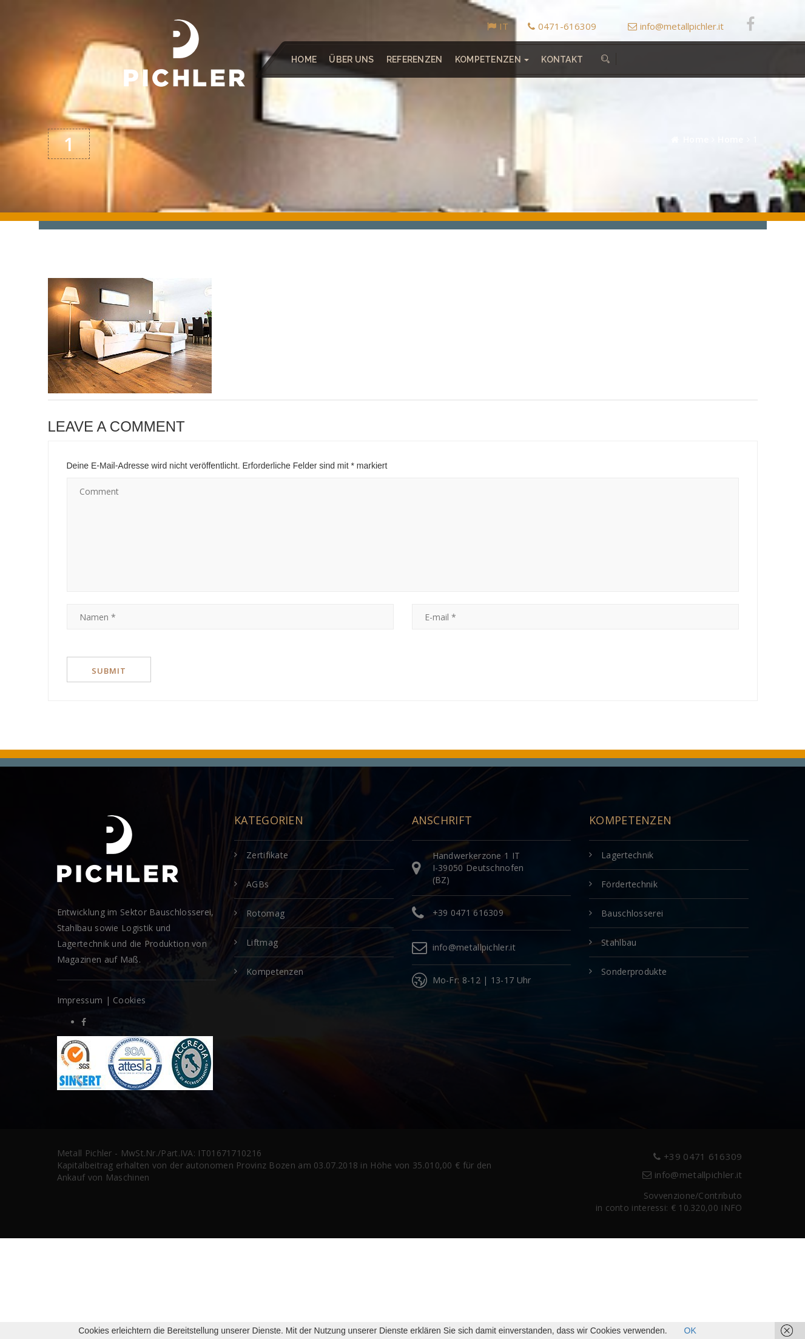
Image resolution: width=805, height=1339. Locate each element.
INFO (731, 1207)
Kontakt (562, 59)
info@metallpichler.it (676, 26)
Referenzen (414, 59)
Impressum (80, 1000)
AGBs (257, 884)
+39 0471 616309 (468, 912)
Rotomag (265, 913)
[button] (605, 59)
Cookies (129, 1000)
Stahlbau (618, 942)
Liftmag (262, 942)
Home (304, 59)
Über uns (351, 59)
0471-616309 (562, 26)
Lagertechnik (627, 855)
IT (497, 26)
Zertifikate (267, 855)
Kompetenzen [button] (491, 59)
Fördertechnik (629, 884)
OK (690, 1330)
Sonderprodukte (634, 971)
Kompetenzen (274, 971)
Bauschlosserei (632, 913)
